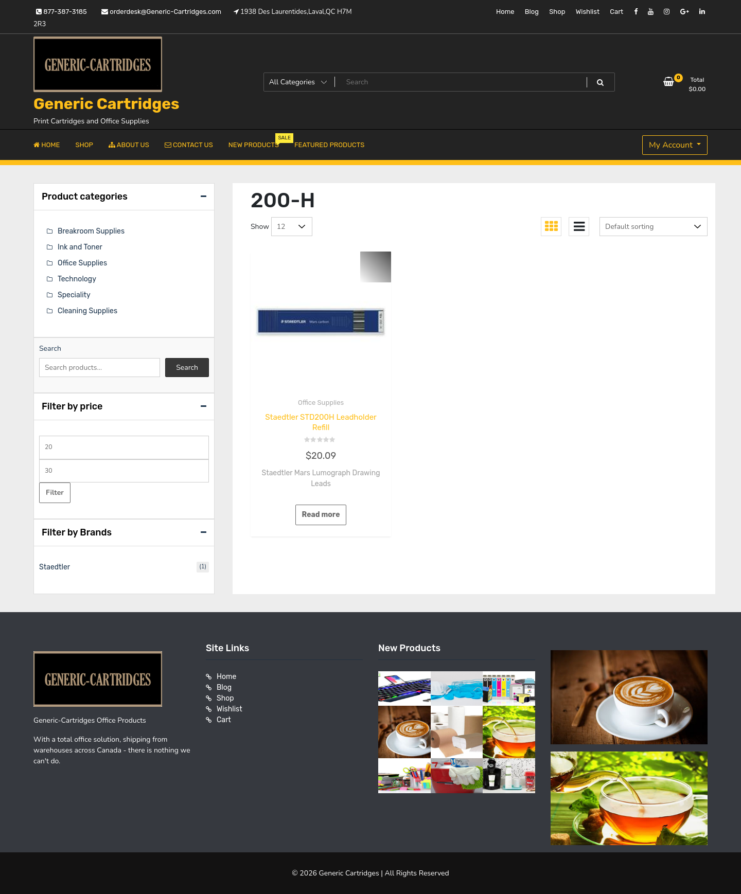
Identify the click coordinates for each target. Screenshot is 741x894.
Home (505, 11)
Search (50, 348)
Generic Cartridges (106, 104)
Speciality (74, 295)
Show (260, 226)
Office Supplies (321, 402)
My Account (672, 145)
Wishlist (587, 11)
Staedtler (54, 567)
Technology (77, 279)
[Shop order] (653, 226)
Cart (616, 11)
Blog (532, 11)
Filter (55, 492)
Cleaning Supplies (87, 311)
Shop (557, 11)
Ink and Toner (80, 247)
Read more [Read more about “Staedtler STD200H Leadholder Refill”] (321, 514)
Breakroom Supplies (91, 231)
